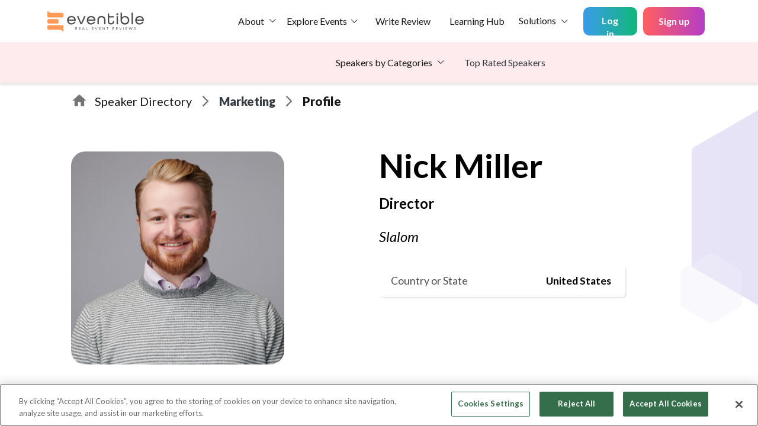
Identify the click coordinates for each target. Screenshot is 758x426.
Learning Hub (477, 21)
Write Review (403, 21)
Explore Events (317, 21)
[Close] (739, 404)
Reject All (576, 403)
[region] (379, 405)
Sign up (674, 21)
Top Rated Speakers (504, 62)
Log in (610, 25)
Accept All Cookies (665, 403)
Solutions (537, 20)
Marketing (247, 101)
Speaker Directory (143, 101)
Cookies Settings (490, 403)
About (251, 21)
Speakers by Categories (384, 62)
